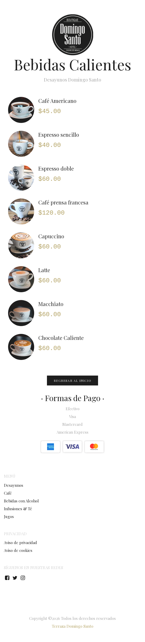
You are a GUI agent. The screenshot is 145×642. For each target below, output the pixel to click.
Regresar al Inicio (72, 380)
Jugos (9, 516)
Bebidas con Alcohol (21, 500)
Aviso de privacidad (20, 542)
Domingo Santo (31, 10)
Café (8, 493)
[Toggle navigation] (137, 12)
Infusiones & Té (18, 508)
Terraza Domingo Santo (72, 626)
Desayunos (13, 485)
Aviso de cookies (18, 550)
